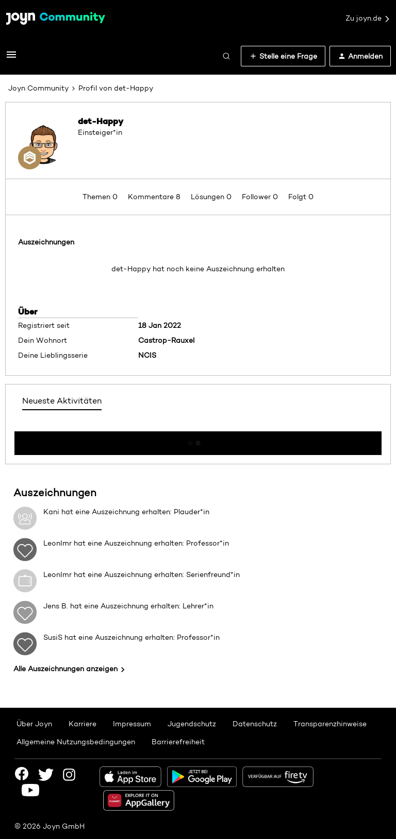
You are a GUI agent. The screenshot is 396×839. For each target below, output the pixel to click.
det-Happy (100, 121)
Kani (51, 512)
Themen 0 (101, 197)
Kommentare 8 (155, 197)
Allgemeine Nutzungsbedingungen (75, 742)
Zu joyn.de (368, 18)
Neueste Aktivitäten (62, 401)
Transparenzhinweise (330, 724)
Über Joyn (34, 724)
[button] (11, 58)
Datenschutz (255, 724)
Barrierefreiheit (178, 742)
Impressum (132, 724)
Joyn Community (38, 88)
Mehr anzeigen (198, 440)
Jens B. (55, 606)
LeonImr (57, 543)
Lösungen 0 (212, 197)
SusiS (52, 637)
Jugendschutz (192, 724)
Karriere (82, 724)
